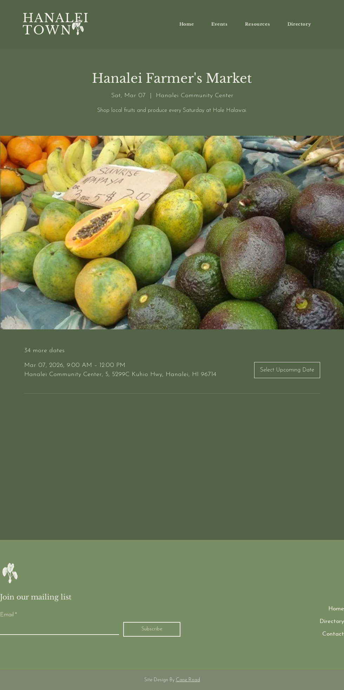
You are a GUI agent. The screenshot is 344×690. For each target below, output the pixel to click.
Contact (333, 634)
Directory (331, 621)
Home (336, 609)
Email (8, 615)
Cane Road (188, 680)
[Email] (57, 628)
